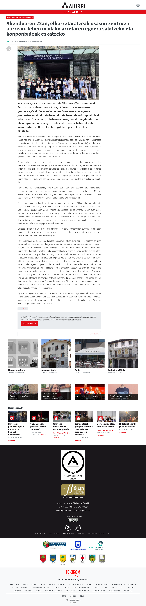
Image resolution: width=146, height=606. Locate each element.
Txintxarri (84, 591)
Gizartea (23, 309)
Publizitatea (68, 534)
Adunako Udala (48, 370)
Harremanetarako (96, 534)
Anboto (61, 584)
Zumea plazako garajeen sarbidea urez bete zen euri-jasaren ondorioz (84, 429)
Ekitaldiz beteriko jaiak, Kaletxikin (128, 425)
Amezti (52, 584)
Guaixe (96, 588)
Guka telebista (118, 588)
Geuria (56, 588)
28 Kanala (128, 591)
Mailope (28, 591)
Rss (109, 534)
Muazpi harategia (16, 370)
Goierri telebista (81, 588)
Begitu (15, 588)
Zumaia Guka (114, 591)
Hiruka (131, 588)
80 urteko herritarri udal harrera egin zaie (61, 426)
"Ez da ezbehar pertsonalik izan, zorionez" (38, 426)
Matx (64, 596)
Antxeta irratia (76, 584)
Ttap (82, 596)
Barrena (132, 584)
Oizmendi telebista (53, 591)
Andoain (11, 440)
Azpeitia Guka (102, 584)
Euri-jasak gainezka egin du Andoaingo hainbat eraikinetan (16, 429)
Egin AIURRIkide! (29, 323)
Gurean (73, 596)
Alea (43, 584)
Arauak (81, 534)
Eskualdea (72, 12)
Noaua (38, 591)
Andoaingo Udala (116, 370)
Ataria (90, 584)
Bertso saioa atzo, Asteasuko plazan (106, 425)
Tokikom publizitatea (73, 600)
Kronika (17, 591)
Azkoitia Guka (118, 584)
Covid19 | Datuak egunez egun (20, 17)
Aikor (25, 584)
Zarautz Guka (99, 591)
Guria (77, 370)
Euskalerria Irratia (40, 588)
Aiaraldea (14, 584)
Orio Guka (70, 591)
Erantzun (94, 334)
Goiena (66, 588)
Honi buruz (40, 534)
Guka (105, 588)
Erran (24, 588)
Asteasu (100, 435)
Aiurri (34, 584)
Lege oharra (54, 534)
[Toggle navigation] (7, 5)
